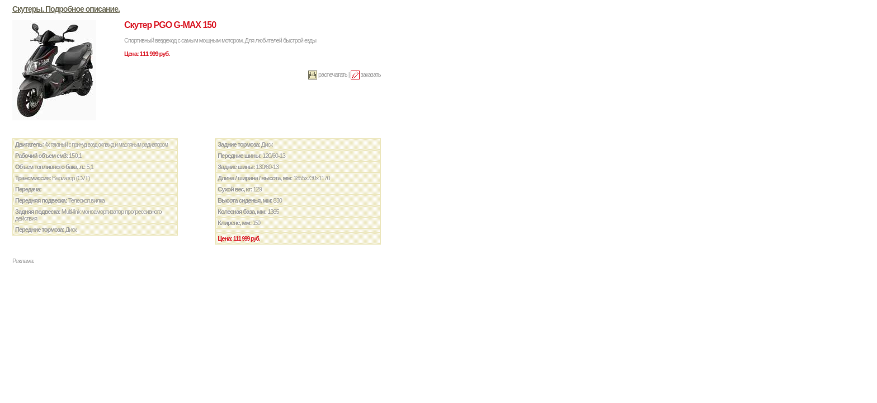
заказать (366, 74)
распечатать (327, 74)
